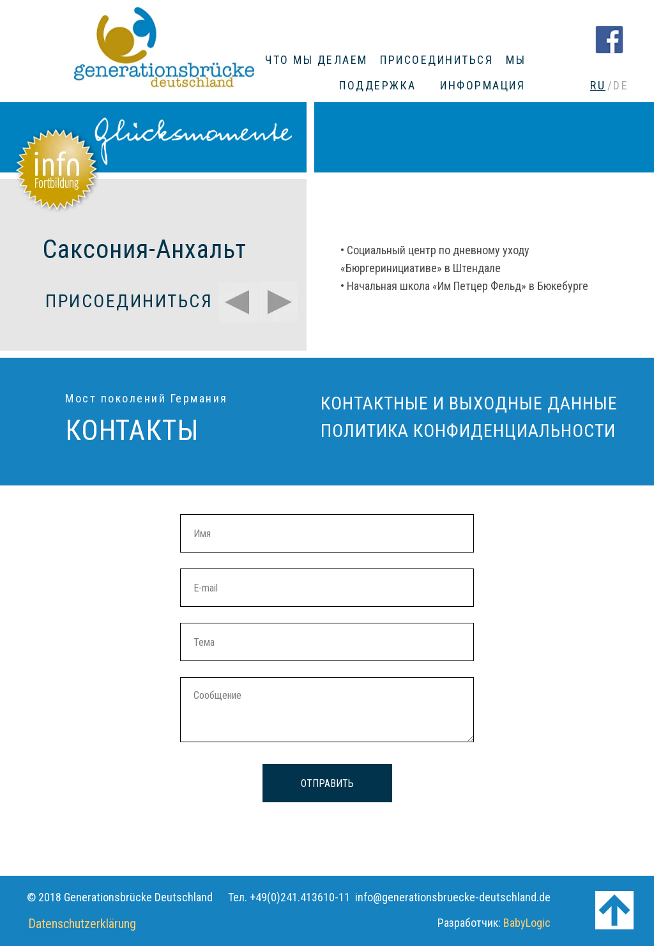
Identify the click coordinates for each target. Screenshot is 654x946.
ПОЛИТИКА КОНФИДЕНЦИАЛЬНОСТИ (468, 430)
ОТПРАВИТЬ (327, 783)
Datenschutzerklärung (82, 923)
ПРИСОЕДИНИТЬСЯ (436, 59)
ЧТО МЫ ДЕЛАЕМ (316, 59)
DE (620, 85)
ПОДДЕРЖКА (377, 85)
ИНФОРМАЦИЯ (482, 85)
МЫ (516, 59)
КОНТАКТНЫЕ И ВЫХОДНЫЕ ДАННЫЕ (469, 403)
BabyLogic (527, 922)
